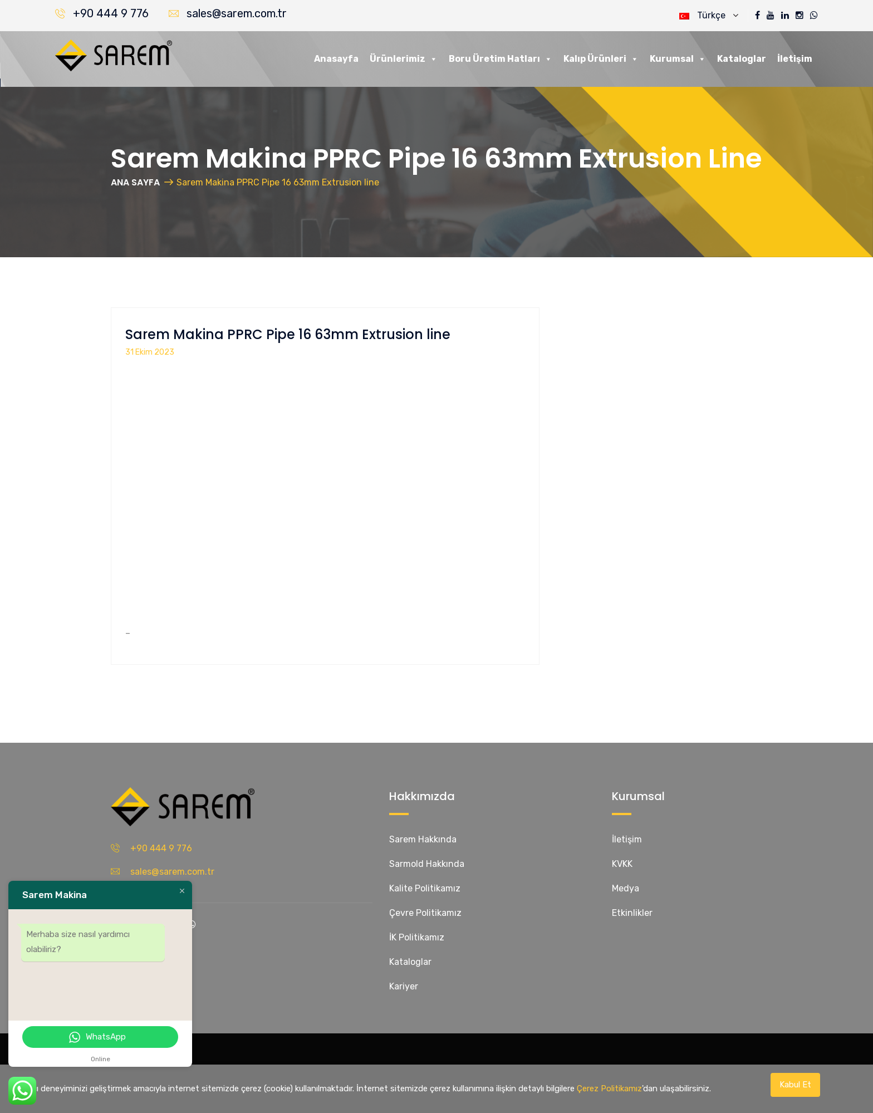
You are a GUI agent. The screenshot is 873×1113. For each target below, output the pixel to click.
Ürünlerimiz (404, 59)
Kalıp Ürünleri (601, 59)
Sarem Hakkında (423, 839)
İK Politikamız (416, 937)
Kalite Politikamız (424, 888)
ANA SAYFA (135, 182)
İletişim (794, 58)
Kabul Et (795, 1085)
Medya (625, 888)
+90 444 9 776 (111, 13)
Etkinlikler (632, 913)
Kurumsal (678, 59)
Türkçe (708, 15)
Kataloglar (741, 58)
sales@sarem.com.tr (237, 13)
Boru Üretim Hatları (500, 59)
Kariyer (403, 986)
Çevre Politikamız (425, 913)
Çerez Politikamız (609, 1088)
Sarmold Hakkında (426, 864)
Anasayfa (336, 58)
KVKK (622, 864)
